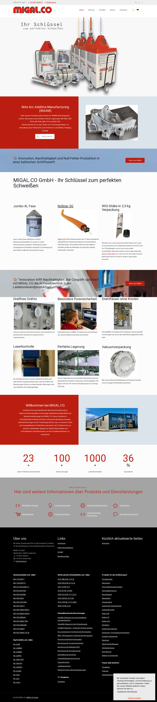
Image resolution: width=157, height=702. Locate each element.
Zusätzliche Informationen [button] (127, 692)
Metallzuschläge (63, 556)
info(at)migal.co (21, 561)
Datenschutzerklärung (65, 548)
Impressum (62, 543)
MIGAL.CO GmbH (32, 697)
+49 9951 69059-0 (36, 2)
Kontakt (60, 552)
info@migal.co (51, 2)
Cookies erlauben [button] (134, 698)
